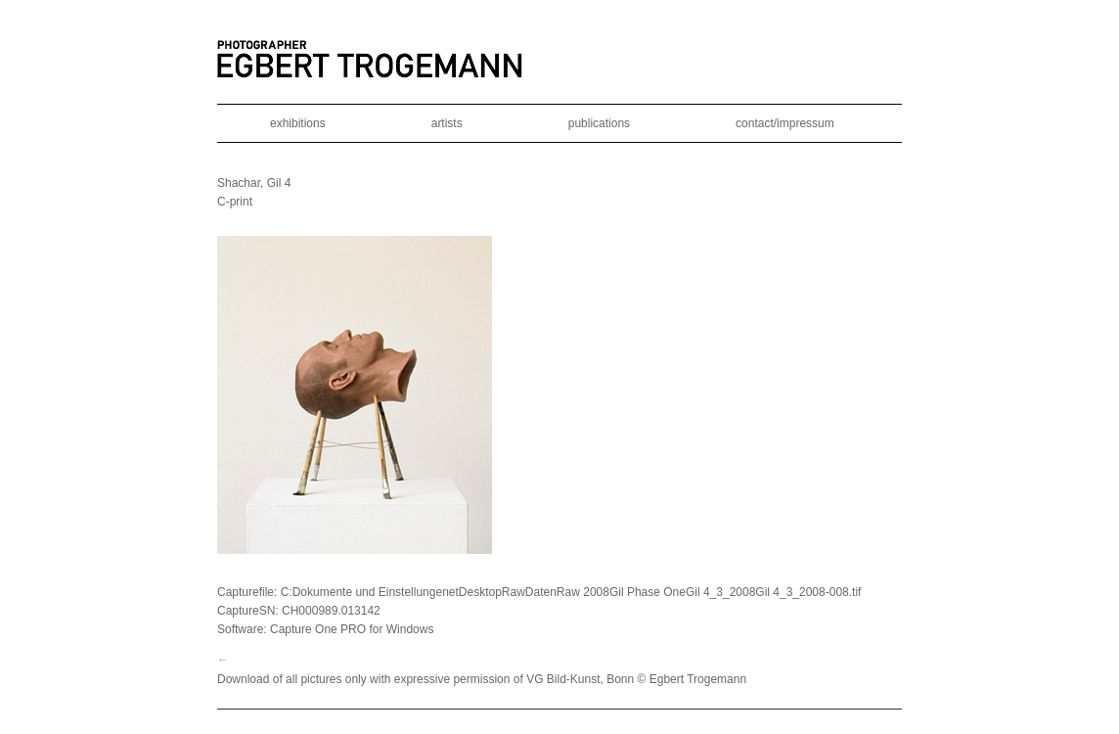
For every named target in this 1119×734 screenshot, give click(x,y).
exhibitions (298, 123)
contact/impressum (785, 123)
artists (447, 123)
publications (599, 123)
